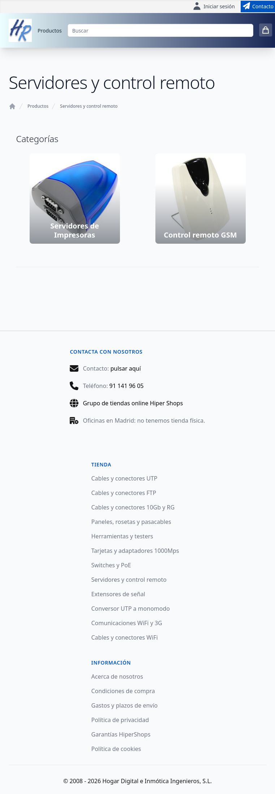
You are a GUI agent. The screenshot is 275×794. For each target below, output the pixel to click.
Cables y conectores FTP (123, 493)
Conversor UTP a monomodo (130, 608)
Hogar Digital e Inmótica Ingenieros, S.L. (157, 781)
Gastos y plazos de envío (124, 705)
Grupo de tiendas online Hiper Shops (133, 403)
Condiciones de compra (123, 691)
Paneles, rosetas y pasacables (131, 522)
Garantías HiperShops (121, 734)
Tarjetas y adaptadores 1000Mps (135, 551)
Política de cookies (116, 749)
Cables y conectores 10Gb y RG (133, 507)
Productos (50, 30)
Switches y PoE (111, 565)
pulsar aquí (125, 368)
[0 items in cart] (265, 30)
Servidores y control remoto (88, 106)
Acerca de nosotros (117, 676)
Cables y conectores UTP (124, 478)
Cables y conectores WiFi (124, 637)
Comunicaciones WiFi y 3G (126, 623)
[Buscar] (160, 30)
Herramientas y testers (122, 536)
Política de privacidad (120, 720)
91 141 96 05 (126, 386)
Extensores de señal (118, 594)
